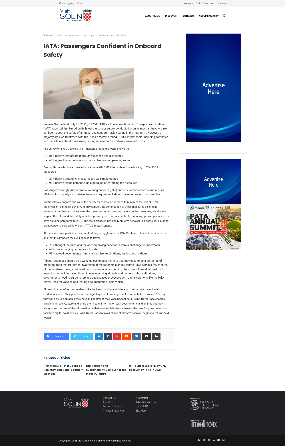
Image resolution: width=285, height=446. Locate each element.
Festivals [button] (188, 16)
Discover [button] (171, 16)
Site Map (221, 3)
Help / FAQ (142, 406)
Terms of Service (112, 406)
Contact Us (109, 397)
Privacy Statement (113, 410)
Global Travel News (205, 3)
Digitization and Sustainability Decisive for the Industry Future (106, 370)
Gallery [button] (188, 3)
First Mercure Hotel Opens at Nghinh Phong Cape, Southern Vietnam (63, 370)
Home (49, 35)
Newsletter (142, 397)
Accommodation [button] (209, 16)
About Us (108, 402)
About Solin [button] (153, 16)
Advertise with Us (146, 402)
